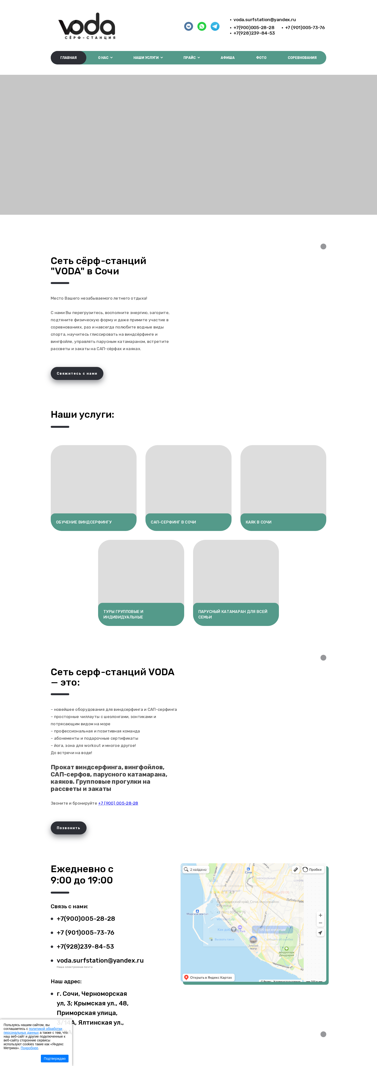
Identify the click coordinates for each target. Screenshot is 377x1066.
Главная (68, 58)
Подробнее (29, 1048)
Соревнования (302, 58)
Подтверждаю (55, 1058)
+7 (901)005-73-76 (305, 27)
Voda (184, 865)
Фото (261, 58)
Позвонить (69, 828)
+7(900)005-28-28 (254, 27)
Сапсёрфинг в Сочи (194, 871)
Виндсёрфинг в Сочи (195, 868)
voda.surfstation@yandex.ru (264, 19)
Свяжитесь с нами (77, 374)
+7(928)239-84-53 (254, 33)
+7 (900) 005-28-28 (118, 803)
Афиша (228, 58)
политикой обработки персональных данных (33, 1030)
